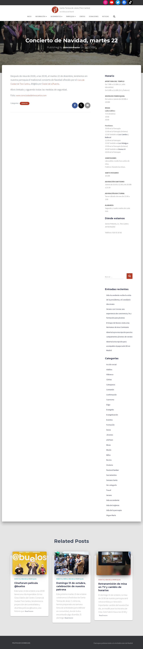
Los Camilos (123, 134)
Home (108, 430)
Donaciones (93, 16)
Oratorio (109, 465)
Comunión (110, 389)
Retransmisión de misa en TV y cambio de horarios (112, 587)
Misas (108, 445)
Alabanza (109, 374)
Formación (110, 425)
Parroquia (71, 16)
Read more (29, 611)
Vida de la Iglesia (112, 505)
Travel (108, 490)
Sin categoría (111, 485)
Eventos (25, 103)
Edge (108, 405)
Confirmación (111, 394)
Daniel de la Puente (54, 83)
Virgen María (111, 515)
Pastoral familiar (112, 470)
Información (41, 16)
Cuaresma (110, 399)
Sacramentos (56, 16)
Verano (109, 495)
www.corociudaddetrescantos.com (33, 95)
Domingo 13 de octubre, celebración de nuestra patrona (71, 586)
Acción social (111, 364)
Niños (108, 455)
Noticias (105, 16)
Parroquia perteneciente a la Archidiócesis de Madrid (113, 643)
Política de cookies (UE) (21, 643)
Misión (108, 450)
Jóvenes (109, 435)
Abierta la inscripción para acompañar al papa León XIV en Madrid (118, 346)
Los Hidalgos (123, 143)
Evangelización (112, 415)
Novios (109, 460)
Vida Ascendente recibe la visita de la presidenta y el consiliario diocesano (118, 299)
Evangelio (110, 409)
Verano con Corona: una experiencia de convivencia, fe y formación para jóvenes (118, 313)
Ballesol (108, 137)
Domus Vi (121, 149)
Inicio (29, 16)
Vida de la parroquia (114, 510)
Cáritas (82, 16)
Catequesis (110, 384)
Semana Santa (111, 480)
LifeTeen (109, 440)
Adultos (109, 369)
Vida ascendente (112, 500)
